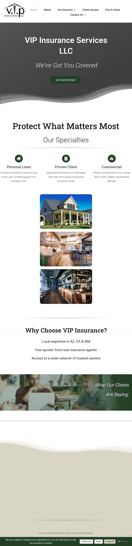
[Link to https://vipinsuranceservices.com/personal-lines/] (19, 158)
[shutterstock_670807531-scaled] (66, 270)
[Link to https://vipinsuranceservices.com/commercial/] (112, 158)
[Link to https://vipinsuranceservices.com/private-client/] (66, 158)
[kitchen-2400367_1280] (66, 233)
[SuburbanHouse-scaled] (66, 195)
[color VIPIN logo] (14, 4)
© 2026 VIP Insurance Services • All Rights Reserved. (66, 533)
